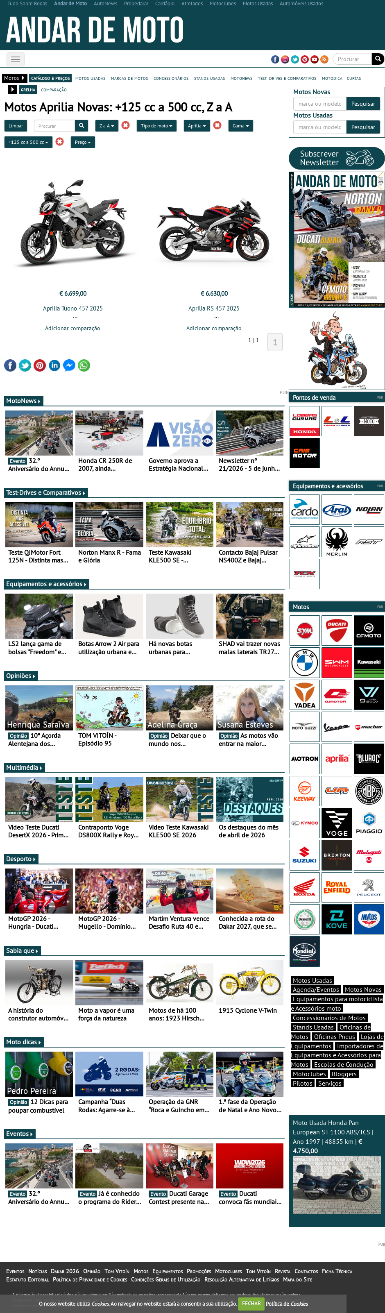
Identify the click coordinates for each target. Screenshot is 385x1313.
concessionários (171, 78)
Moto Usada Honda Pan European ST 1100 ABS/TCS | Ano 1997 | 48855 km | (337, 1166)
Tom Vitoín (116, 1271)
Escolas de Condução (344, 1064)
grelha (28, 89)
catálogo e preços (50, 78)
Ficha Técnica (337, 1271)
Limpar (16, 125)
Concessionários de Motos (329, 1018)
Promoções (199, 1271)
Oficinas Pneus (334, 1036)
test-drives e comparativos (287, 78)
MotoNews (23, 401)
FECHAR (251, 1303)
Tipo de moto (156, 125)
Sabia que (22, 950)
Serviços (330, 1083)
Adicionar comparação (72, 328)
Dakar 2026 (65, 1271)
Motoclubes (309, 1074)
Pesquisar (363, 103)
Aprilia (197, 125)
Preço (83, 142)
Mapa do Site (297, 1279)
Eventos (20, 1133)
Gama (241, 125)
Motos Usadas (312, 980)
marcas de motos (129, 78)
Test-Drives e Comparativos (46, 492)
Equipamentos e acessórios (46, 584)
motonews (241, 78)
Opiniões (21, 675)
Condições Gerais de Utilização (165, 1279)
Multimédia (24, 767)
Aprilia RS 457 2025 (214, 308)
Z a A (107, 125)
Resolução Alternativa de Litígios (241, 1279)
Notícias (37, 1271)
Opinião (91, 1271)
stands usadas (209, 78)
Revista (282, 1271)
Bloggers (344, 1074)
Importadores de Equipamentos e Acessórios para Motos (337, 1055)
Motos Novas (363, 989)
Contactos (306, 1271)
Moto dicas (24, 1042)
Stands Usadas (313, 1027)
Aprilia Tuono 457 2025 (73, 308)
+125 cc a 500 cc (28, 142)
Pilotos (303, 1083)
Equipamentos (167, 1271)
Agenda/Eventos (316, 989)
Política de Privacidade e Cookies (90, 1279)
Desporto (21, 859)
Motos (141, 1271)
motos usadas (90, 78)
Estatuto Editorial (27, 1279)
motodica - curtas (341, 78)
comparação (54, 89)
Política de (287, 1303)
